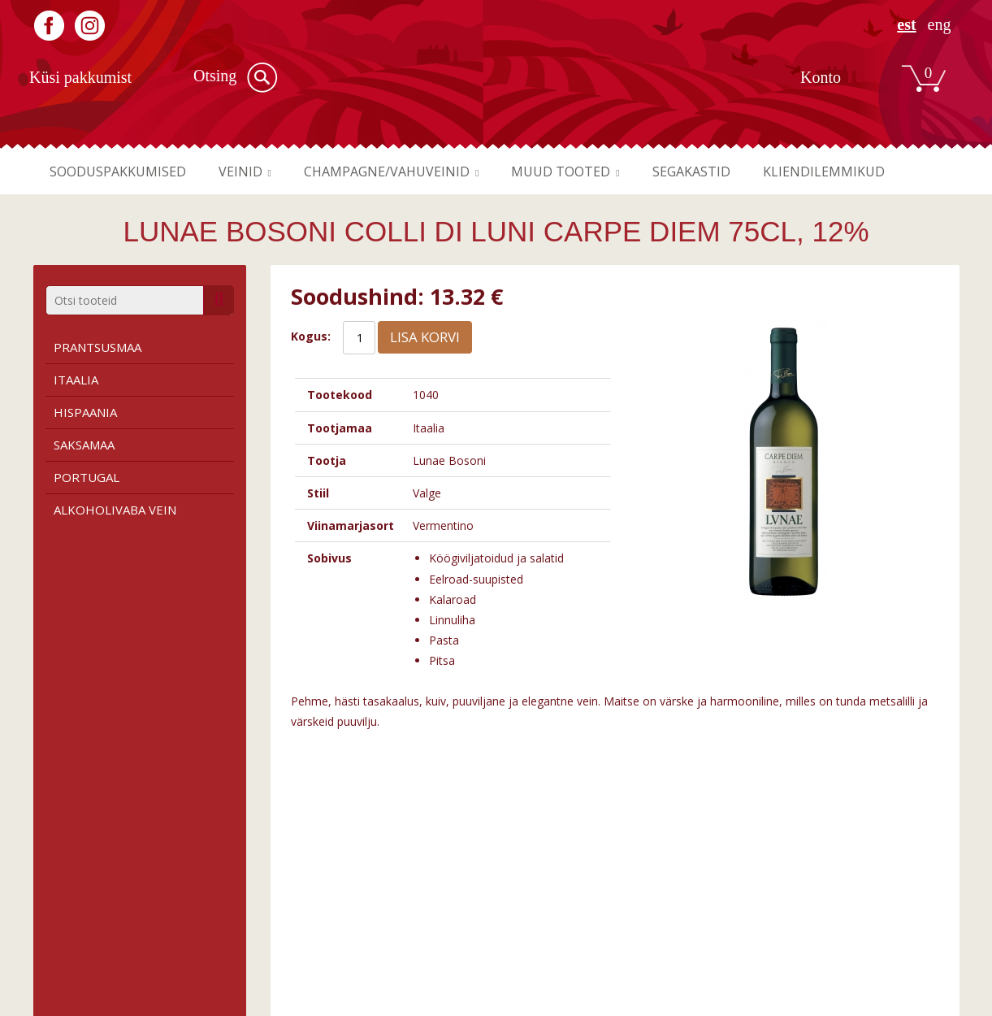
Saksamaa (84, 444)
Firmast (530, 901)
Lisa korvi (425, 337)
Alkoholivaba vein (115, 509)
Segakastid (735, 171)
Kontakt (531, 934)
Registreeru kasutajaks (801, 901)
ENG (939, 24)
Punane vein (303, 901)
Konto (820, 77)
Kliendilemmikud (877, 171)
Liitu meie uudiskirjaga (800, 918)
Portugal (86, 477)
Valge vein (298, 918)
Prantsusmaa (97, 347)
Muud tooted (596, 171)
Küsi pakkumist (80, 77)
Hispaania (85, 412)
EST (906, 24)
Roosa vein (300, 934)
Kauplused (537, 918)
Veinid (254, 171)
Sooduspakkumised (122, 171)
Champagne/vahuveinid (411, 171)
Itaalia (76, 379)
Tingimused (64, 901)
